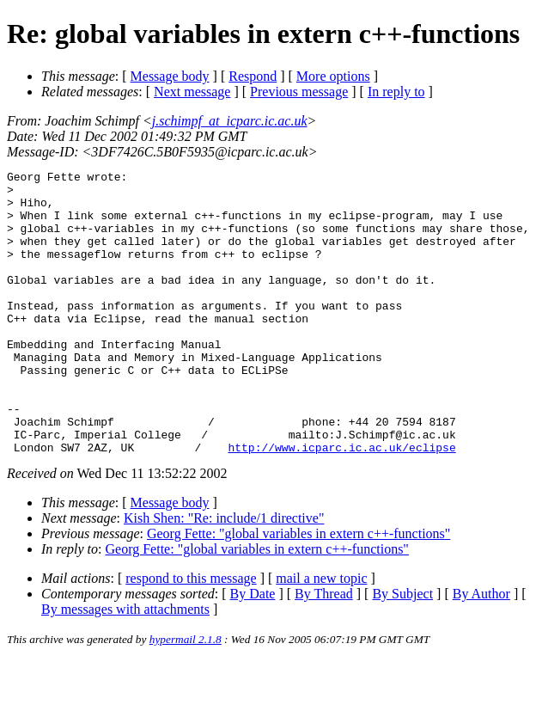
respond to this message (190, 635)
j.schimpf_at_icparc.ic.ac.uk (230, 120)
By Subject (402, 650)
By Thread (324, 650)
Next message (192, 91)
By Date (253, 650)
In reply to (396, 91)
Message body (170, 76)
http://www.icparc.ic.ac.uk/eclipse (341, 504)
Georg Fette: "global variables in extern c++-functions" (298, 590)
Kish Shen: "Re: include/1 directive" (224, 574)
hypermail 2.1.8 (185, 695)
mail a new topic (321, 635)
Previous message (299, 91)
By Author (481, 650)
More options (333, 76)
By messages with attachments (125, 666)
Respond (252, 76)
